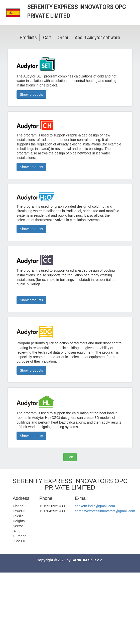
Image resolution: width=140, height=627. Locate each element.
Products (28, 37)
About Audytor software (97, 37)
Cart (47, 37)
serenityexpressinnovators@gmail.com (105, 511)
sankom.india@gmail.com (95, 506)
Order (63, 37)
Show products (31, 94)
